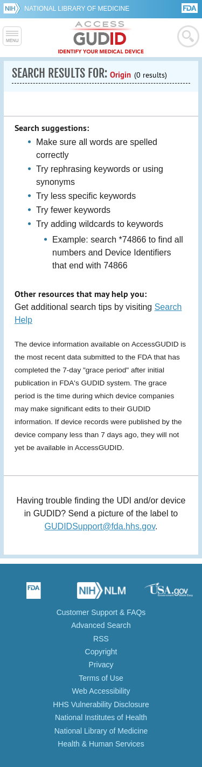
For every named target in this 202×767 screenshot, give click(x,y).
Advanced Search (101, 625)
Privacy (101, 664)
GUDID (101, 37)
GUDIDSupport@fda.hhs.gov (100, 526)
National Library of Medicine (76, 8)
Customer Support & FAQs (101, 612)
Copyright (101, 651)
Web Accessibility (101, 691)
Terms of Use (101, 678)
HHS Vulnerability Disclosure (101, 704)
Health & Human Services (101, 744)
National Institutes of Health (101, 717)
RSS (101, 638)
